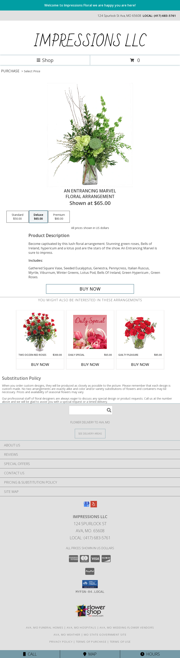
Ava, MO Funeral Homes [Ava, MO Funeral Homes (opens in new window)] (44, 627)
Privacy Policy (61, 641)
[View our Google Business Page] (86, 506)
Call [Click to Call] (30, 654)
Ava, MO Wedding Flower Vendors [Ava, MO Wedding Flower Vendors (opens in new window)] (127, 627)
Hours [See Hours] (150, 654)
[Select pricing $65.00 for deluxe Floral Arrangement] (38, 217)
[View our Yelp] (94, 506)
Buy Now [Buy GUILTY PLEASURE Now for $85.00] (140, 364)
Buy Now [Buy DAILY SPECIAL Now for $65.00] (90, 364)
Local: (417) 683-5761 (90, 537)
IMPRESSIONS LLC (89, 42)
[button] (90, 584)
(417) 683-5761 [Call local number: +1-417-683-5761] (165, 16)
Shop (44, 60)
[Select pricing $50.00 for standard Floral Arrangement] (17, 217)
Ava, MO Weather (67, 634)
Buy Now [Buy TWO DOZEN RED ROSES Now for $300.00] (40, 364)
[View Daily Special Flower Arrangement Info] (90, 331)
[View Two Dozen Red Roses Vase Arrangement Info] (40, 331)
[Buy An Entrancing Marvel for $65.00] (90, 289)
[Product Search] (90, 410)
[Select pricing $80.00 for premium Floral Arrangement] (59, 217)
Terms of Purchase (91, 641)
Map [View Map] (90, 654)
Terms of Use (120, 641)
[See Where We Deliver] (90, 433)
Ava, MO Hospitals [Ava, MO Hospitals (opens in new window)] (81, 627)
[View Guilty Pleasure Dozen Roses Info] (140, 331)
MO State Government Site (105, 634)
